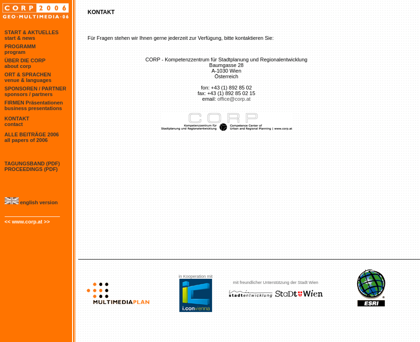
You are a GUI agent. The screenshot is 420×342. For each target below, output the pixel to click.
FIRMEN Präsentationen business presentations (34, 105)
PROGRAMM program (20, 49)
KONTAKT (17, 118)
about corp (18, 66)
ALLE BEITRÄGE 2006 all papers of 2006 (32, 137)
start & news (20, 38)
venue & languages (28, 80)
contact (14, 124)
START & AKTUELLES (32, 32)
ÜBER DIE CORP (25, 60)
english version (31, 202)
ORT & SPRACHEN (28, 74)
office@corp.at (234, 99)
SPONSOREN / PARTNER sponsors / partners (35, 91)
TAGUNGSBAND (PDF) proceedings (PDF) (32, 166)
